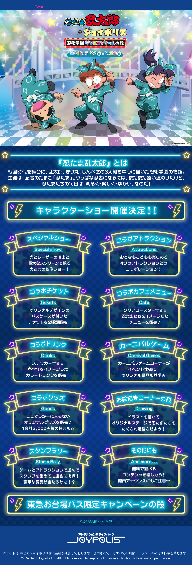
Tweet (40, 6)
